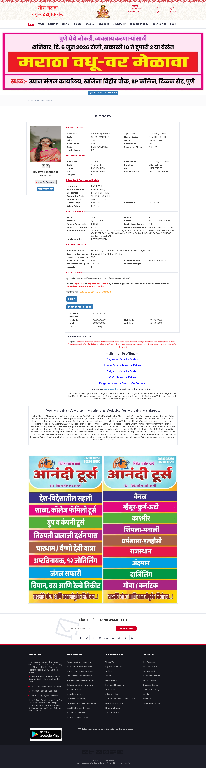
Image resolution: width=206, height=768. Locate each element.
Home (31, 100)
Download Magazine (114, 685)
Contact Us (110, 689)
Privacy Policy (111, 694)
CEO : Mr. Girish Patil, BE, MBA (44, 686)
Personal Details (74, 127)
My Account (149, 662)
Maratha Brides (74, 689)
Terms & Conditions (114, 703)
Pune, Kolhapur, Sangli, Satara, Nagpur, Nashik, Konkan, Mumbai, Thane (44, 679)
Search (108, 676)
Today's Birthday (151, 689)
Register (147, 694)
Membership (111, 680)
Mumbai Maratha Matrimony (80, 671)
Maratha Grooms (75, 694)
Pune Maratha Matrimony (79, 662)
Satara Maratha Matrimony (79, 666)
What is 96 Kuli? (112, 712)
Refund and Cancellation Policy (120, 699)
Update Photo (150, 666)
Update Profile (150, 671)
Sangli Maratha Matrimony (79, 676)
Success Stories (150, 685)
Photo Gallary (149, 680)
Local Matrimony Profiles (79, 708)
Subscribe (126, 628)
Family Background (75, 211)
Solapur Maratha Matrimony (80, 685)
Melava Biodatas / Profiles (79, 717)
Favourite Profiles (151, 676)
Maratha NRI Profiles (77, 712)
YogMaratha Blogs (151, 703)
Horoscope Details (75, 155)
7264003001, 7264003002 (42, 691)
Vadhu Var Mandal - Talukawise (81, 703)
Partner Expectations (77, 244)
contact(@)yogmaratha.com (43, 695)
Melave (108, 671)
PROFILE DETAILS (44, 100)
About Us (109, 662)
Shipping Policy (112, 708)
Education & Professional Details (82, 180)
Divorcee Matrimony (76, 699)
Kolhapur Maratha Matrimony (81, 680)
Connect (147, 699)
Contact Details (74, 272)
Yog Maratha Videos (114, 666)
